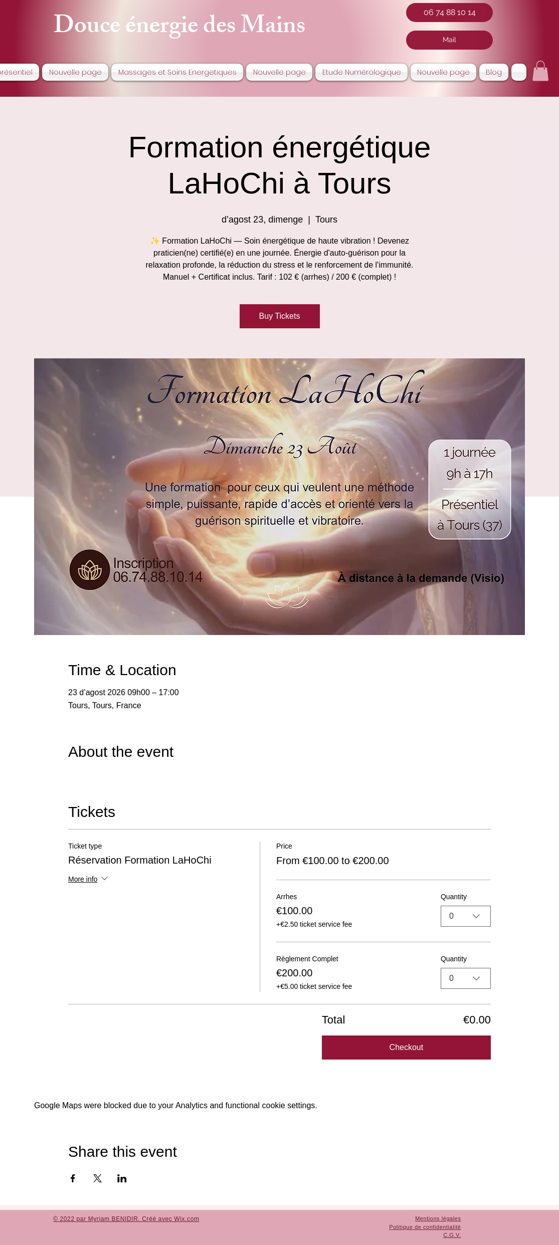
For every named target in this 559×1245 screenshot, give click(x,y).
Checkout (407, 1047)
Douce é (95, 28)
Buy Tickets (279, 316)
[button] (540, 71)
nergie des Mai (209, 28)
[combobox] (466, 916)
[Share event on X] (97, 1178)
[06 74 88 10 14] (449, 12)
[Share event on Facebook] (73, 1178)
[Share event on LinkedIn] (122, 1178)
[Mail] (449, 40)
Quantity (454, 896)
